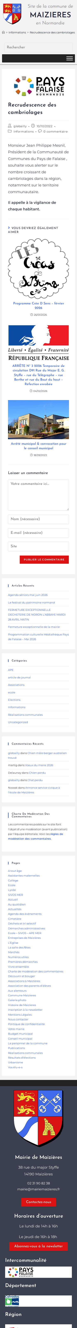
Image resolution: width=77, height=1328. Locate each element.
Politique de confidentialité (26, 1024)
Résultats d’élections (22, 1057)
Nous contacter (18, 1019)
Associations (16, 684)
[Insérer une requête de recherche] (38, 47)
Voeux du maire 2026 (39, 765)
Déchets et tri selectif (22, 923)
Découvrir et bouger (21, 976)
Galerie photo (17, 1000)
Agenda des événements (24, 913)
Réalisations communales (25, 714)
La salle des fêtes (19, 947)
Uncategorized (18, 722)
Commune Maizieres (22, 995)
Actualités (14, 909)
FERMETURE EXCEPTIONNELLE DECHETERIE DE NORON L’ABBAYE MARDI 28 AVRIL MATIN (37, 614)
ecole (11, 692)
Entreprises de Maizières (24, 937)
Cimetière (14, 918)
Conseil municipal (20, 1038)
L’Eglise (13, 942)
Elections (14, 699)
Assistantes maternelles (24, 875)
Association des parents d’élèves (29, 985)
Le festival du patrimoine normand (31, 602)
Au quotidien (17, 904)
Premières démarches (23, 961)
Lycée (12, 889)
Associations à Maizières (24, 981)
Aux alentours (17, 990)
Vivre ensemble (18, 966)
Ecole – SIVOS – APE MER (24, 933)
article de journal (19, 677)
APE (11, 669)
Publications (16, 1048)
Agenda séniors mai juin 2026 (28, 595)
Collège (13, 880)
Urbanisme (15, 1062)
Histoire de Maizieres (22, 1005)
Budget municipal (20, 1033)
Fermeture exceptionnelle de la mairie (34, 626)
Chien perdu (37, 772)
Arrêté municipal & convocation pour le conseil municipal (38, 446)
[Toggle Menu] (69, 58)
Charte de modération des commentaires (35, 971)
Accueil (13, 899)
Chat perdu (35, 780)
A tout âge (15, 870)
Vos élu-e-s (15, 1067)
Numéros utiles (18, 957)
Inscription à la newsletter (25, 1009)
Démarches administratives (26, 928)
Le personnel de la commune (27, 1043)
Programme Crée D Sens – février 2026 (38, 306)
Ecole (11, 885)
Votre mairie (16, 1029)
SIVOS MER (15, 894)
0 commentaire (56, 131)
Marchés (13, 952)
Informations (24, 131)
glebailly (20, 126)
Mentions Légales (20, 1014)
